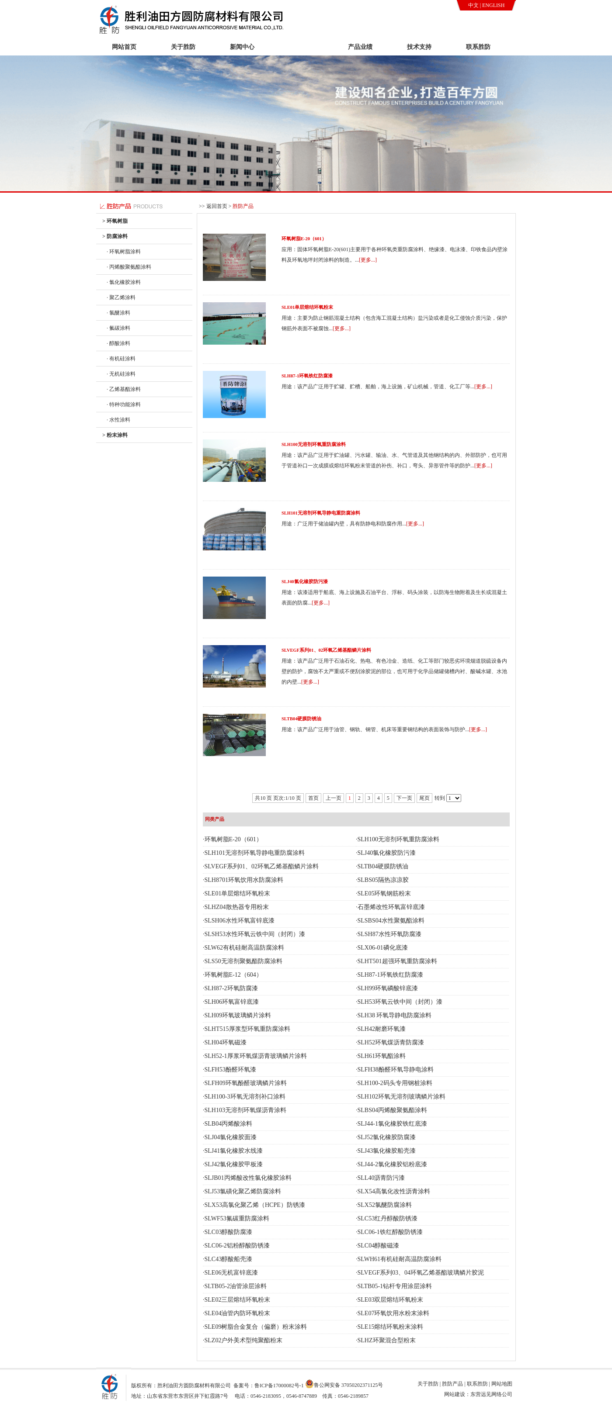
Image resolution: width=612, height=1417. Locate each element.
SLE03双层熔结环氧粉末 (391, 1299)
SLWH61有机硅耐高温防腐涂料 (400, 1259)
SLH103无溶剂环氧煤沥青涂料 (245, 1110)
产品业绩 (360, 47)
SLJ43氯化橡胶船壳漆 (387, 1150)
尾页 (424, 798)
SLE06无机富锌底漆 (231, 1272)
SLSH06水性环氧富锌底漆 (240, 920)
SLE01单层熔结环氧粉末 (307, 307)
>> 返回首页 (213, 206)
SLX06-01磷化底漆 (383, 947)
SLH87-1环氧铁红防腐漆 (307, 375)
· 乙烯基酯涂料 (124, 389)
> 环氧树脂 (115, 221)
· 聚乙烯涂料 (121, 297)
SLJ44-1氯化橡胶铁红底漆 (392, 1123)
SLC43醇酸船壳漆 (229, 1259)
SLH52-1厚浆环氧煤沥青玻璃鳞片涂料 (256, 1056)
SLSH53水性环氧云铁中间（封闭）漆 (255, 934)
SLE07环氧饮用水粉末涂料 (394, 1313)
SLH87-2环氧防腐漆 (231, 988)
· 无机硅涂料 (121, 374)
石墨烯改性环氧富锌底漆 (391, 907)
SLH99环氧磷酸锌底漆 (388, 988)
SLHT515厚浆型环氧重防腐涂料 (247, 1029)
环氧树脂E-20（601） (304, 238)
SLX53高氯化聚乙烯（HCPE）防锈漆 (255, 1205)
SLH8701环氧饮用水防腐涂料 (244, 880)
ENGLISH (493, 5)
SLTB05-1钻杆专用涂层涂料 (395, 1286)
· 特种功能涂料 (124, 404)
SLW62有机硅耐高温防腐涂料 (245, 947)
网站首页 (124, 47)
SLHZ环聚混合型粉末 (387, 1340)
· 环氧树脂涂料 (124, 252)
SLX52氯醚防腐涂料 (385, 1205)
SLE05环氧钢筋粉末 (384, 893)
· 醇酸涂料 (118, 343)
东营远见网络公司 (491, 1394)
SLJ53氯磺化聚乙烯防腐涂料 (243, 1191)
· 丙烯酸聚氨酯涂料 (129, 267)
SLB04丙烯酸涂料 (229, 1123)
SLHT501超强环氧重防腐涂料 (397, 961)
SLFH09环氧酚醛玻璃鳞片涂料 (246, 1083)
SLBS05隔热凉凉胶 (383, 880)
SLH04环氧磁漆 (226, 1042)
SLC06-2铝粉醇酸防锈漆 (237, 1245)
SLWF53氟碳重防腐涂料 (237, 1218)
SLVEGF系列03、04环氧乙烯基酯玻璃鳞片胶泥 (421, 1272)
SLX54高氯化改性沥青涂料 (394, 1191)
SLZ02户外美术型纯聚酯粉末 (244, 1340)
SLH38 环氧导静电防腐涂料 (395, 1015)
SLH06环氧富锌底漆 (232, 1002)
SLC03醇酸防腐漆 (229, 1232)
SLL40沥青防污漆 (381, 1178)
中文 (473, 5)
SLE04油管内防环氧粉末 (238, 1313)
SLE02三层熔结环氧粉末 (238, 1299)
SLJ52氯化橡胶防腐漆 (387, 1137)
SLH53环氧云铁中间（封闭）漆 (400, 1002)
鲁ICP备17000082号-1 (279, 1385)
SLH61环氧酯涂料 (382, 1056)
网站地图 (501, 1384)
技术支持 (419, 47)
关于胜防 (183, 47)
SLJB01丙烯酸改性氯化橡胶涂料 (248, 1178)
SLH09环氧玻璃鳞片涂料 (238, 1015)
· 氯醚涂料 (118, 313)
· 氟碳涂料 (118, 328)
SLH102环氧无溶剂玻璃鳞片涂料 (401, 1096)
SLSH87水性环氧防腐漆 (389, 934)
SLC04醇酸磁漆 (379, 1245)
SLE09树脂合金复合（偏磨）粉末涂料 (256, 1327)
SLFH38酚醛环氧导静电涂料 (396, 1069)
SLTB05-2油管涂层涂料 (236, 1286)
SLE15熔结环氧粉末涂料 (391, 1327)
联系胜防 (478, 47)
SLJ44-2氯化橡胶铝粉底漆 (392, 1164)
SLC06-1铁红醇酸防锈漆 (390, 1232)
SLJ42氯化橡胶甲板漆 (234, 1164)
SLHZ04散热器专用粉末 (237, 907)
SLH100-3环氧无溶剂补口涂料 (245, 1096)
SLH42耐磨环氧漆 (382, 1029)
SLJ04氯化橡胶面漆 (231, 1137)
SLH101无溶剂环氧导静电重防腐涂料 (321, 513)
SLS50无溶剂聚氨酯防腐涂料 (243, 961)
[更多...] (368, 260)
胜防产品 (301, 47)
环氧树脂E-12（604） (233, 974)
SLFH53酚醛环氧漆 (230, 1069)
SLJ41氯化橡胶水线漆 (234, 1150)
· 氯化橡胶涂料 (124, 282)
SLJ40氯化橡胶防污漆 (305, 581)
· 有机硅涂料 (121, 359)
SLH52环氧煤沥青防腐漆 (391, 1042)
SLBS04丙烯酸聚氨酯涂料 (392, 1110)
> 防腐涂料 (115, 236)
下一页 (404, 798)
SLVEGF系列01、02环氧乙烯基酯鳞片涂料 (326, 650)
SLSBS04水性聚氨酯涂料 (391, 920)
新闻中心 (242, 47)
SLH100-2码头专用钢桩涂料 (395, 1083)
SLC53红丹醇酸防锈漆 (388, 1218)
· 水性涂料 (118, 420)
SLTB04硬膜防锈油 (301, 718)
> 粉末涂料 (115, 435)
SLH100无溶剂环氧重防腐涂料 (314, 444)
